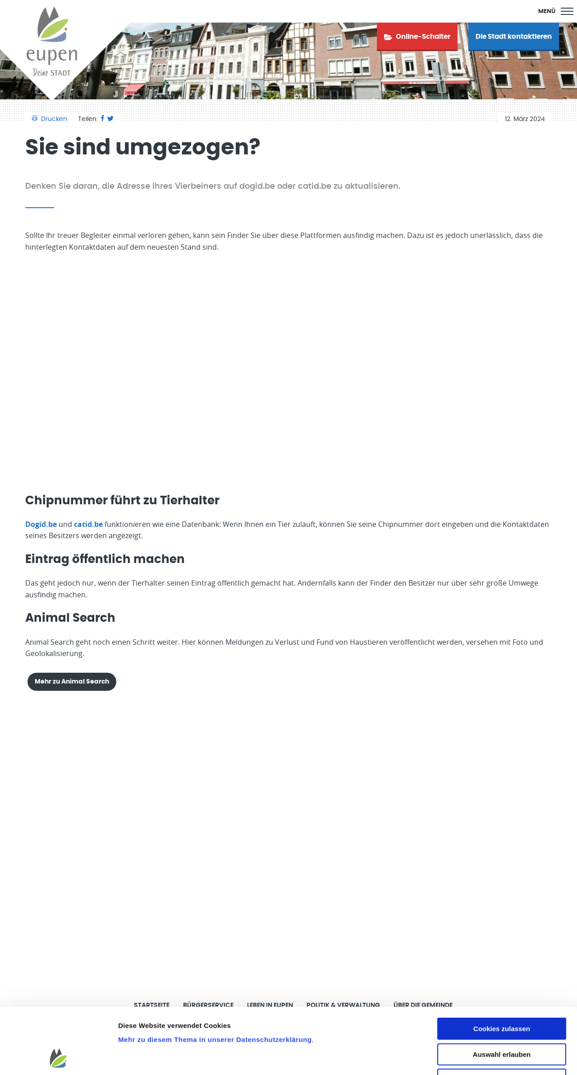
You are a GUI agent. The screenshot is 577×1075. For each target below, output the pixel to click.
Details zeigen (479, 1057)
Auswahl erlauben (502, 992)
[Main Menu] (555, 11)
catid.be (88, 524)
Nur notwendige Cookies (501, 1018)
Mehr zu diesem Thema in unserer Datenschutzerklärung (214, 978)
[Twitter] (110, 119)
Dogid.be (41, 524)
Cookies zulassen (501, 967)
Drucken (50, 119)
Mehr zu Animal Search (72, 681)
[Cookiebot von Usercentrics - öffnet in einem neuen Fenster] (58, 1057)
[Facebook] (102, 119)
